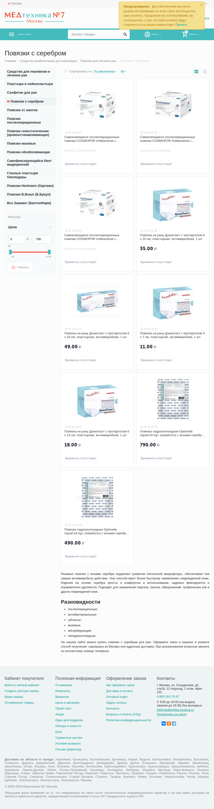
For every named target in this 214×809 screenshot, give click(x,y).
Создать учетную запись (22, 691)
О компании (63, 685)
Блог (58, 732)
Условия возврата (68, 743)
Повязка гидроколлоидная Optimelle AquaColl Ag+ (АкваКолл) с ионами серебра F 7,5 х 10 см (91, 531)
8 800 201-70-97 (168, 696)
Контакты (112, 708)
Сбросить (20, 267)
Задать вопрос (116, 702)
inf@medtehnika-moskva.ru (175, 710)
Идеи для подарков (69, 720)
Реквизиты (62, 691)
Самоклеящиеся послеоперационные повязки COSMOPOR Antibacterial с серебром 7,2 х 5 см (168, 139)
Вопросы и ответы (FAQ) (123, 714)
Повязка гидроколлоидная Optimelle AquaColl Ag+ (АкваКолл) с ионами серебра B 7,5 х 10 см (167, 433)
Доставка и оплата (119, 691)
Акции (59, 714)
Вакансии (62, 697)
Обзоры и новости (68, 726)
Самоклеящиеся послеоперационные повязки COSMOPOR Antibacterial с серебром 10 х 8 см (93, 237)
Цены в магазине (67, 702)
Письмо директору (68, 749)
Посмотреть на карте (172, 714)
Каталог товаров (32, 34)
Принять (181, 24)
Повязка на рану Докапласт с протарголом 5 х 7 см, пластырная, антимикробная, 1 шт (172, 335)
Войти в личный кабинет (22, 685)
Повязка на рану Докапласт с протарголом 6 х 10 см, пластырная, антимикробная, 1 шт (96, 433)
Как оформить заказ (120, 685)
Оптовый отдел (117, 697)
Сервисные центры (69, 737)
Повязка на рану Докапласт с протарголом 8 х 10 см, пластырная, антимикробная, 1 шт (172, 237)
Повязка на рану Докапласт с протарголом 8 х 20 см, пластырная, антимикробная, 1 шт (96, 335)
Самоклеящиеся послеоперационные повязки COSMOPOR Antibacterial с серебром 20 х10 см (93, 139)
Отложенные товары (19, 702)
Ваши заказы (14, 697)
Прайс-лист (63, 708)
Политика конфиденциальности (128, 720)
